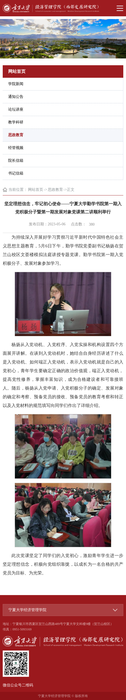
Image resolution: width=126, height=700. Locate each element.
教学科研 (15, 122)
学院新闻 (15, 84)
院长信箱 (15, 160)
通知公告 (15, 97)
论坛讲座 (15, 109)
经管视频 (15, 148)
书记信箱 (15, 173)
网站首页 (35, 190)
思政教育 (15, 135)
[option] (63, 38)
